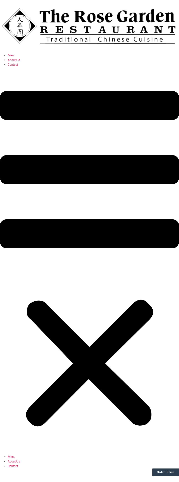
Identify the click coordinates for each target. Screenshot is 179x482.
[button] (89, 261)
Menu (11, 55)
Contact (13, 64)
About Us (14, 60)
